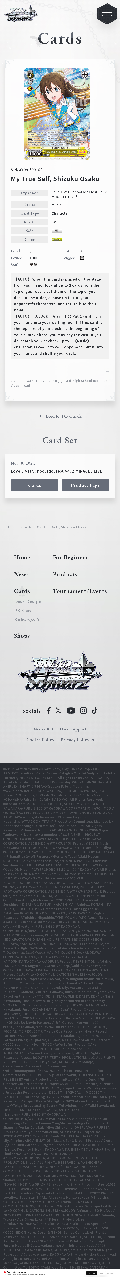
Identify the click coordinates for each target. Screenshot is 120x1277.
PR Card (23, 610)
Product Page (85, 485)
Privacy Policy (40, 1274)
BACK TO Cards (64, 416)
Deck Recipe (27, 601)
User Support (73, 729)
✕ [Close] (117, 1271)
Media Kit (43, 729)
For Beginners (72, 557)
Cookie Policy (40, 739)
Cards (34, 485)
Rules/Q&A (27, 619)
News (21, 574)
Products (65, 574)
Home (11, 527)
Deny (101, 1273)
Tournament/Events (80, 591)
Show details (110, 1273)
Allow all (92, 1273)
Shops (22, 635)
